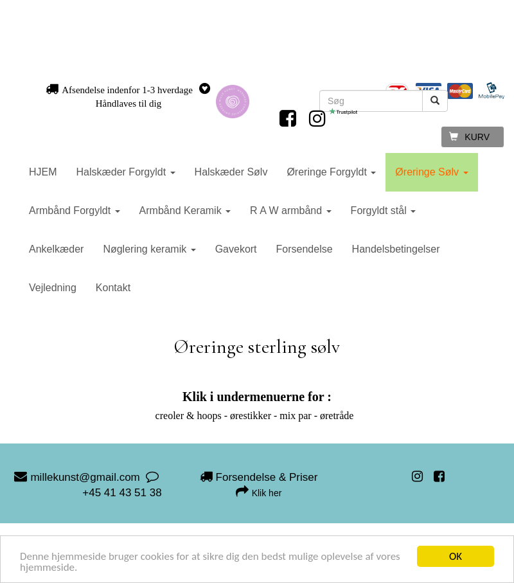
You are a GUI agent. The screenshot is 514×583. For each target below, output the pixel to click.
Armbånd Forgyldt (74, 210)
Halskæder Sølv (231, 171)
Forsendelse (304, 249)
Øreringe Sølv (431, 171)
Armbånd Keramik (185, 210)
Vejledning (52, 287)
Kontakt (113, 287)
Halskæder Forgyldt (125, 171)
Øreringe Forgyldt (331, 171)
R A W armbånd (291, 210)
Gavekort (236, 249)
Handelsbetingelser (396, 249)
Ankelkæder (56, 249)
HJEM (43, 171)
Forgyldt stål (383, 210)
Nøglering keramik (149, 249)
